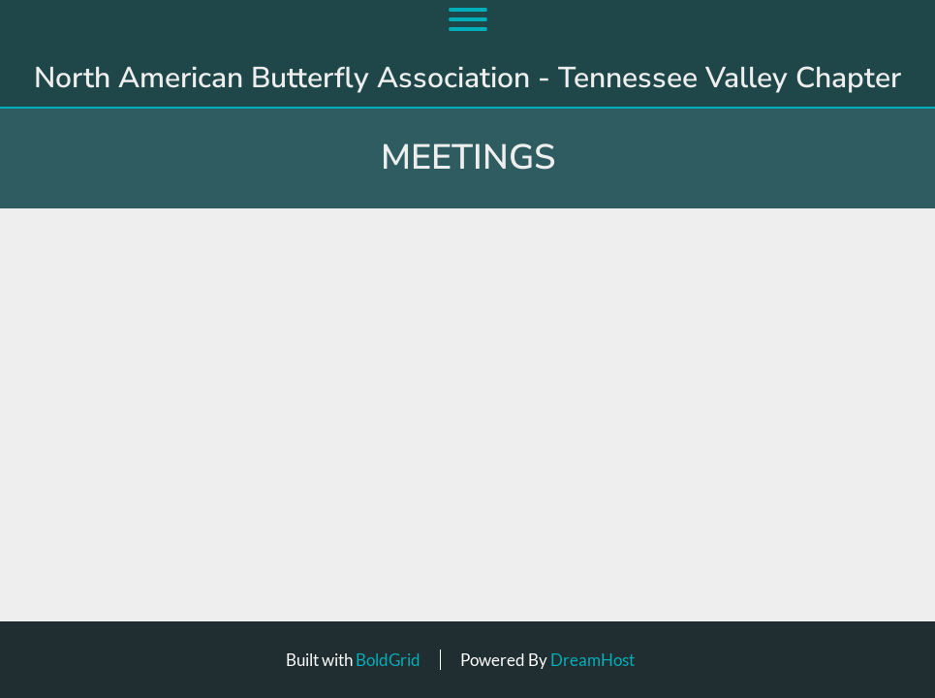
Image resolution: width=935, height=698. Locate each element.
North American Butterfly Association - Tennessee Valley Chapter (467, 78)
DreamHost (592, 660)
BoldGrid (388, 660)
